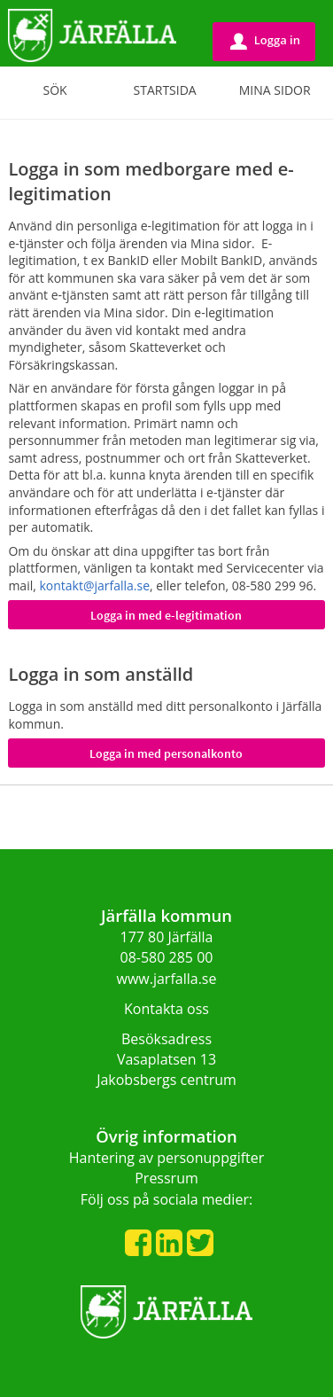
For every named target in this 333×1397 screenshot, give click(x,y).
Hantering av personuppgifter (167, 1157)
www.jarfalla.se (167, 978)
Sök (54, 90)
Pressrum (166, 1178)
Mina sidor (275, 90)
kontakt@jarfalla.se (94, 585)
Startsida (165, 90)
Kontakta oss (166, 1008)
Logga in (265, 41)
